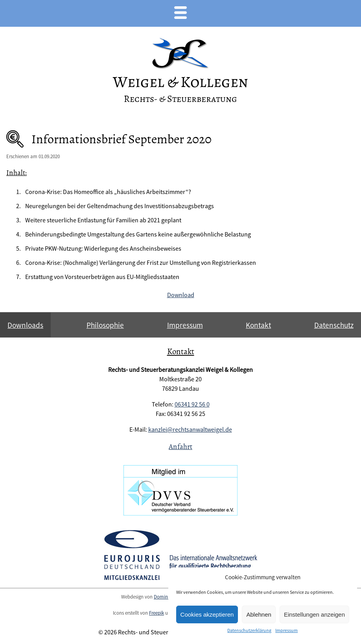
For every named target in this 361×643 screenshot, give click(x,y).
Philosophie (105, 325)
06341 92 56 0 (192, 404)
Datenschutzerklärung (249, 630)
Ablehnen (258, 614)
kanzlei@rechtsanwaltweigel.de (190, 429)
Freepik (156, 613)
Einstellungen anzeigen (314, 614)
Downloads (25, 325)
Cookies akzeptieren (207, 614)
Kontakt (258, 325)
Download (180, 295)
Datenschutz (334, 325)
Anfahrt (180, 446)
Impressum (286, 630)
